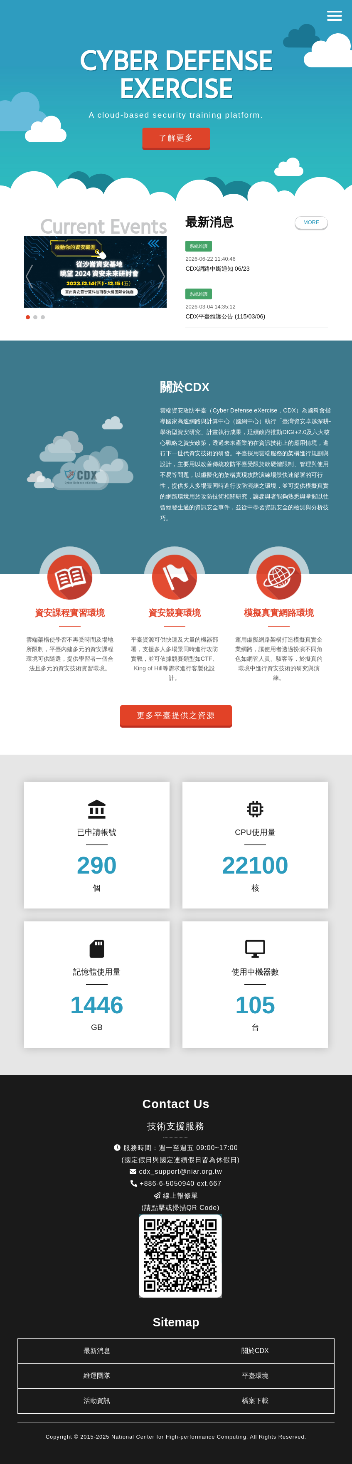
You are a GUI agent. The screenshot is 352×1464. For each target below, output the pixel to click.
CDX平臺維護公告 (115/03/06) (225, 316)
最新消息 (97, 1350)
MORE (311, 222)
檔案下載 (255, 1400)
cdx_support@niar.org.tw (180, 1171)
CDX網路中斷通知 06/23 (217, 268)
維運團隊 (97, 1375)
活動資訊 (97, 1400)
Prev (31, 276)
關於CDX (255, 1350)
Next (159, 276)
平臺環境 (255, 1375)
